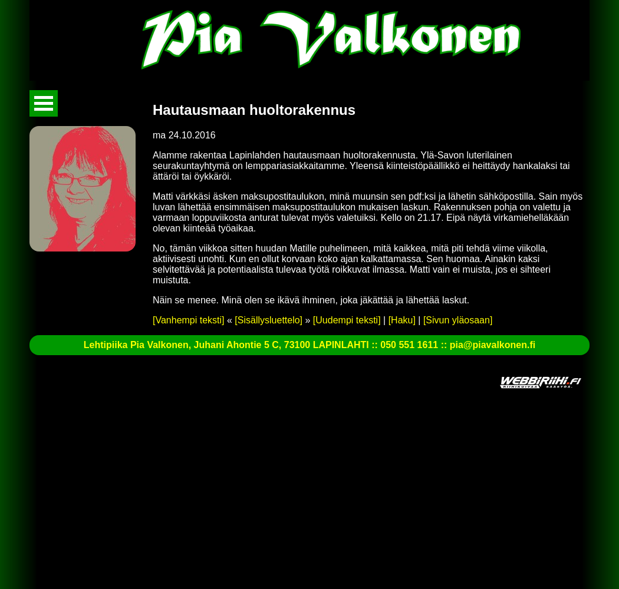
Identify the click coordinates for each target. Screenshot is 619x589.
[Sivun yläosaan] (457, 320)
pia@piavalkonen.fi (492, 345)
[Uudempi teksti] (347, 320)
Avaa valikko (43, 103)
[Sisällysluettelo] (268, 320)
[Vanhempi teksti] (189, 320)
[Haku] (402, 320)
